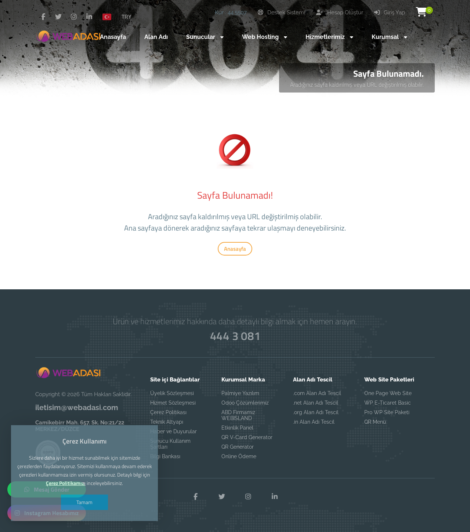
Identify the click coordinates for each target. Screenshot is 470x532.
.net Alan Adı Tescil (315, 403)
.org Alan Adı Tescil (316, 412)
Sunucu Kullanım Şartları (170, 444)
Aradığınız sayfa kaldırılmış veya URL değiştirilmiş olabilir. (357, 84)
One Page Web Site (388, 393)
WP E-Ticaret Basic (387, 403)
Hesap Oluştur (339, 12)
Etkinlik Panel (237, 428)
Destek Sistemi (281, 12)
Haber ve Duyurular (173, 431)
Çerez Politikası (168, 412)
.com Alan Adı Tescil (317, 393)
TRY (126, 16)
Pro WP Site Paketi (386, 412)
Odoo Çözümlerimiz (245, 403)
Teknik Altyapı (166, 422)
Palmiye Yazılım (240, 393)
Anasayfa (235, 249)
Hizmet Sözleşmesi (173, 403)
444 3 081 (235, 336)
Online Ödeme (238, 456)
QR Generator (237, 447)
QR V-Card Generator (246, 437)
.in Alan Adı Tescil (314, 422)
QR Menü (375, 422)
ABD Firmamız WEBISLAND (238, 415)
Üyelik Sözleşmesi (172, 393)
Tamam (84, 502)
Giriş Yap (389, 12)
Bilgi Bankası (165, 456)
